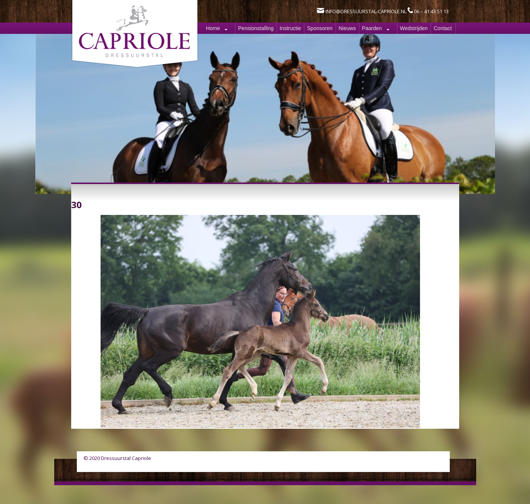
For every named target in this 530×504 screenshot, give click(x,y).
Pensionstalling (255, 28)
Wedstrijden (414, 28)
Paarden (372, 28)
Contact (443, 28)
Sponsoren (320, 28)
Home (213, 28)
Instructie (290, 28)
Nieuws (347, 28)
